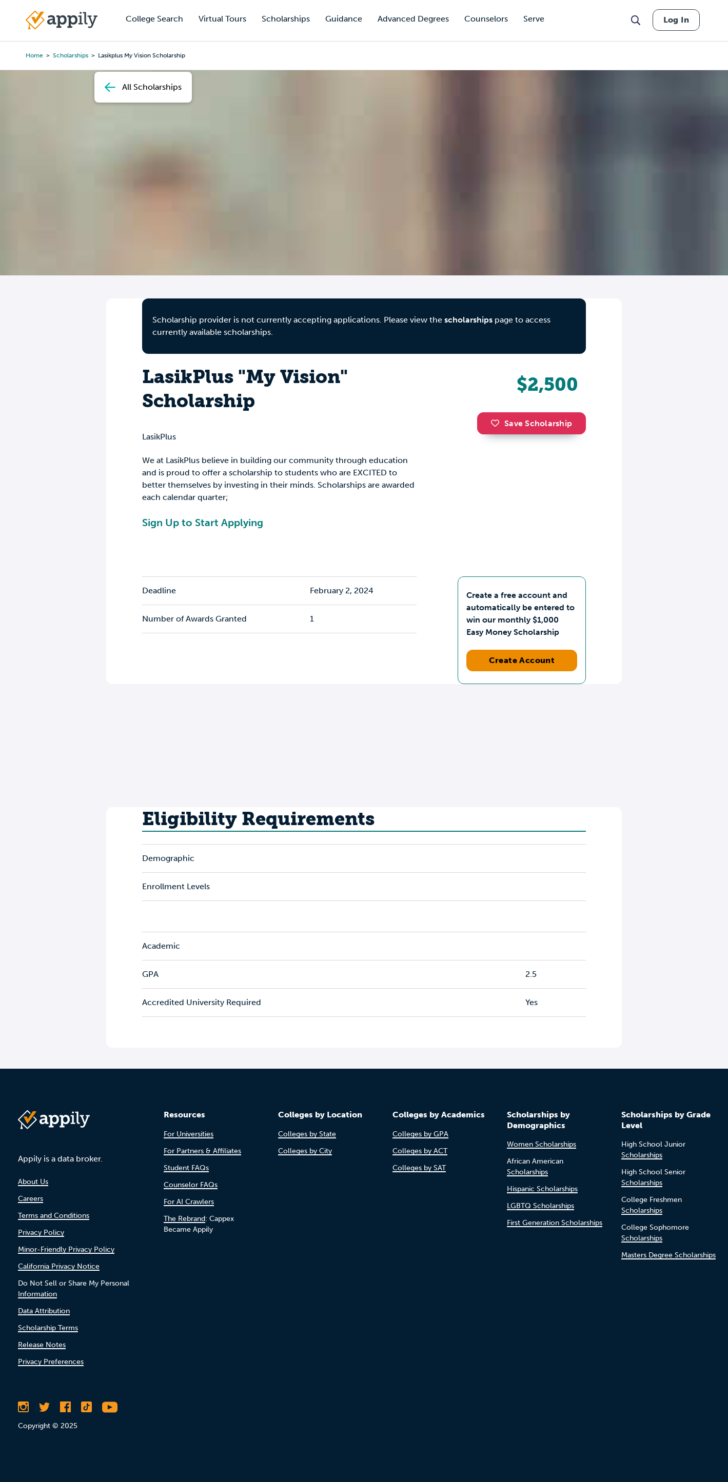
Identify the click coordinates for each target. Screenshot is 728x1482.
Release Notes (42, 1344)
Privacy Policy (41, 1232)
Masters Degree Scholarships (668, 1255)
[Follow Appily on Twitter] (44, 1407)
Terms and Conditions (53, 1215)
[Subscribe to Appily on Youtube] (109, 1407)
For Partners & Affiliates (202, 1151)
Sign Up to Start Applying (202, 522)
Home (34, 55)
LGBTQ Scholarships (540, 1205)
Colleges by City (305, 1151)
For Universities (188, 1134)
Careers (30, 1198)
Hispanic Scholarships (542, 1189)
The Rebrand (184, 1218)
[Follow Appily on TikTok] (86, 1407)
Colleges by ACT (419, 1151)
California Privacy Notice (59, 1266)
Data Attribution (44, 1311)
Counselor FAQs (191, 1184)
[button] (497, 423)
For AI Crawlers (189, 1201)
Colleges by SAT (419, 1168)
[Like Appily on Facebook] (65, 1407)
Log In (676, 20)
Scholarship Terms (48, 1328)
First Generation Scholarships (554, 1222)
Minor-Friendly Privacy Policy (66, 1249)
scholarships (468, 320)
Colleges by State (307, 1134)
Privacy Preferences (51, 1361)
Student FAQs (186, 1168)
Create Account (522, 660)
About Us (33, 1181)
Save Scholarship (531, 423)
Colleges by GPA (420, 1134)
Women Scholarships (541, 1144)
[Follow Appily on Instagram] (23, 1407)
